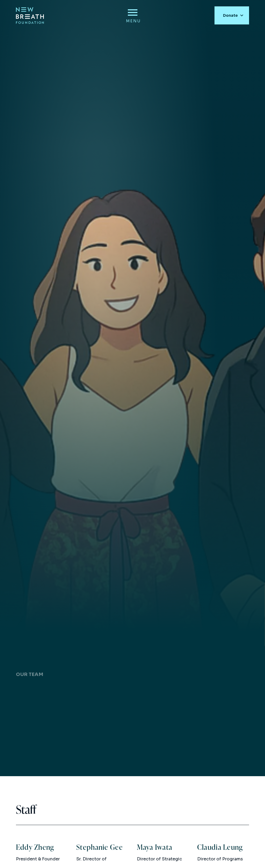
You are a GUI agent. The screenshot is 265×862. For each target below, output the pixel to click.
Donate (230, 14)
